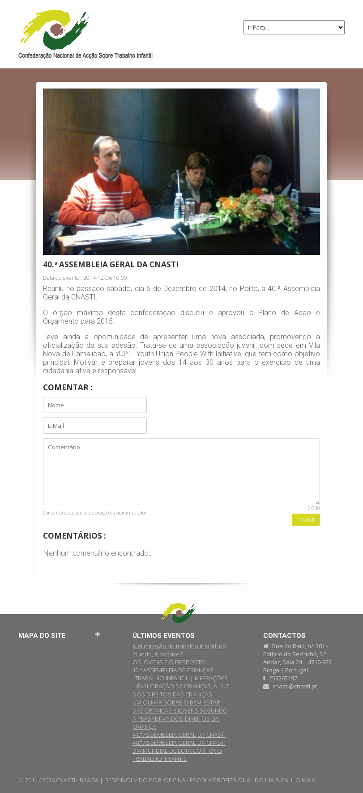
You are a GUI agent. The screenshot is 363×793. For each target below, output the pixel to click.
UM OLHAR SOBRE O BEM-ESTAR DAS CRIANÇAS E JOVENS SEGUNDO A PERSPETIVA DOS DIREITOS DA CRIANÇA (180, 714)
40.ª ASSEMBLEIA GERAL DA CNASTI (179, 742)
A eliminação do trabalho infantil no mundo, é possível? (179, 650)
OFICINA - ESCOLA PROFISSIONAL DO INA (219, 780)
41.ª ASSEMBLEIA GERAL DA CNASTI (179, 734)
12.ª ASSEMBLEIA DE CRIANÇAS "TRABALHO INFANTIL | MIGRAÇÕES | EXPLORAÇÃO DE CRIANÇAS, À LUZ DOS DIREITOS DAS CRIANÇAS (180, 682)
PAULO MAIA (298, 780)
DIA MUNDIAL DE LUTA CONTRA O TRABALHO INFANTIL (177, 755)
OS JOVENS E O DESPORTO (169, 662)
